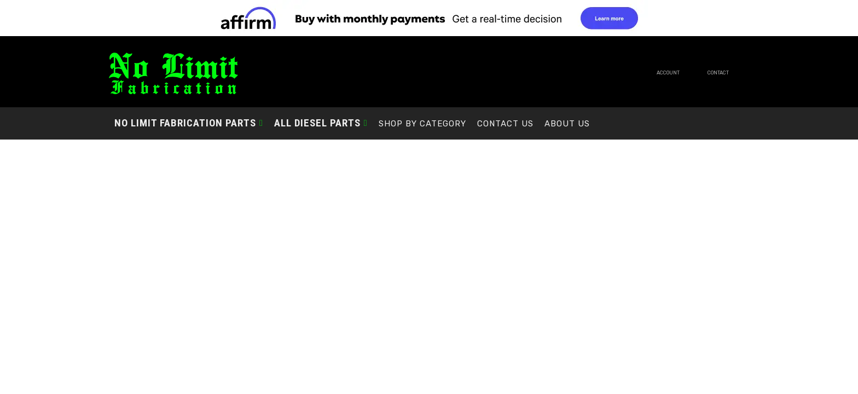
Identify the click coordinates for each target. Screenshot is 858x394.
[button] (189, 122)
